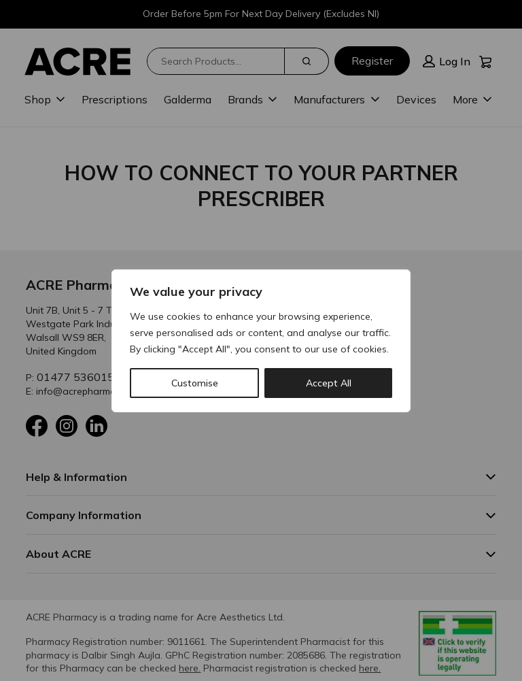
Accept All (328, 383)
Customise (194, 383)
